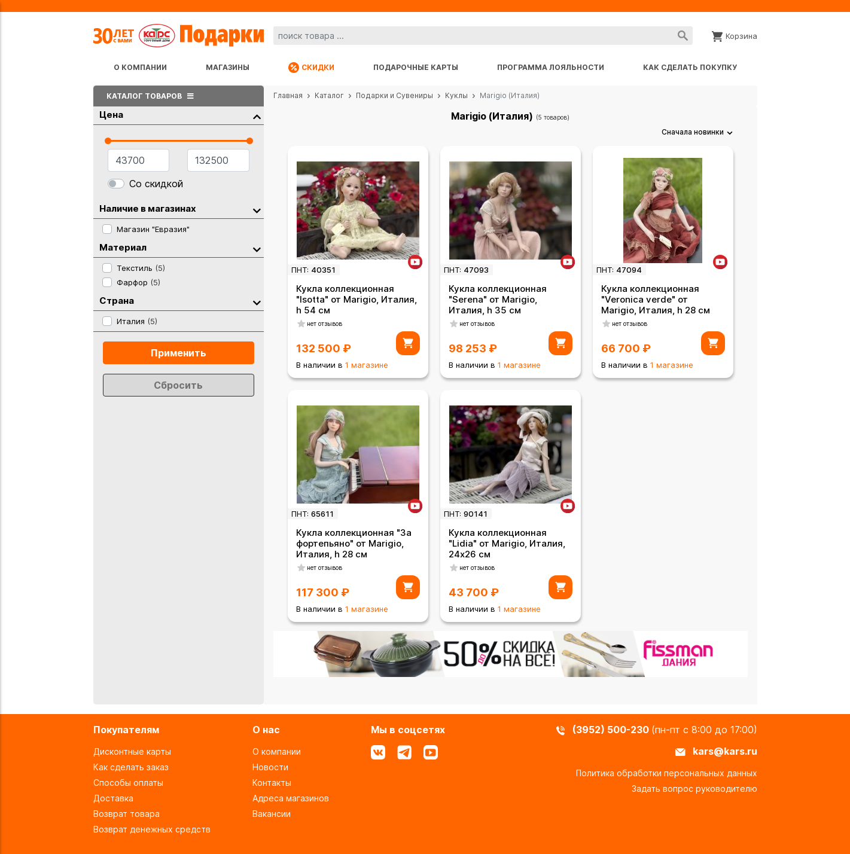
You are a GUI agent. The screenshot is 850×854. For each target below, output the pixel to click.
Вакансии (271, 814)
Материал (180, 248)
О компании (140, 67)
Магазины (227, 67)
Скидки (311, 67)
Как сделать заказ (131, 767)
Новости (270, 767)
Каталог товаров (151, 96)
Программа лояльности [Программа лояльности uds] (550, 67)
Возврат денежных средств (152, 829)
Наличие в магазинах (180, 209)
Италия (137, 321)
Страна (180, 301)
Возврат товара (126, 814)
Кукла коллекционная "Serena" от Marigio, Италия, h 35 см (498, 299)
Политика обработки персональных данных (666, 773)
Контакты (271, 782)
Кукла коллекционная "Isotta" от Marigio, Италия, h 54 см (356, 299)
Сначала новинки (693, 131)
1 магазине (366, 365)
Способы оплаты (128, 782)
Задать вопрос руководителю (694, 788)
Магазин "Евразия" (153, 229)
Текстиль (141, 268)
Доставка (113, 798)
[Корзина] (734, 35)
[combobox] (483, 35)
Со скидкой (156, 184)
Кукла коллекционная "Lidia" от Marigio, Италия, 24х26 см (507, 543)
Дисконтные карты (132, 751)
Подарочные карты (415, 67)
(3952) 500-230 (611, 730)
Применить (178, 353)
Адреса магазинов (290, 798)
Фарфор (138, 282)
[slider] (108, 141)
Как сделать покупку (690, 67)
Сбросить (178, 385)
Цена (180, 115)
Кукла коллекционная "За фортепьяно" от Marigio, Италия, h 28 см (354, 543)
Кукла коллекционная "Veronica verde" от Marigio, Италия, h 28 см (655, 299)
